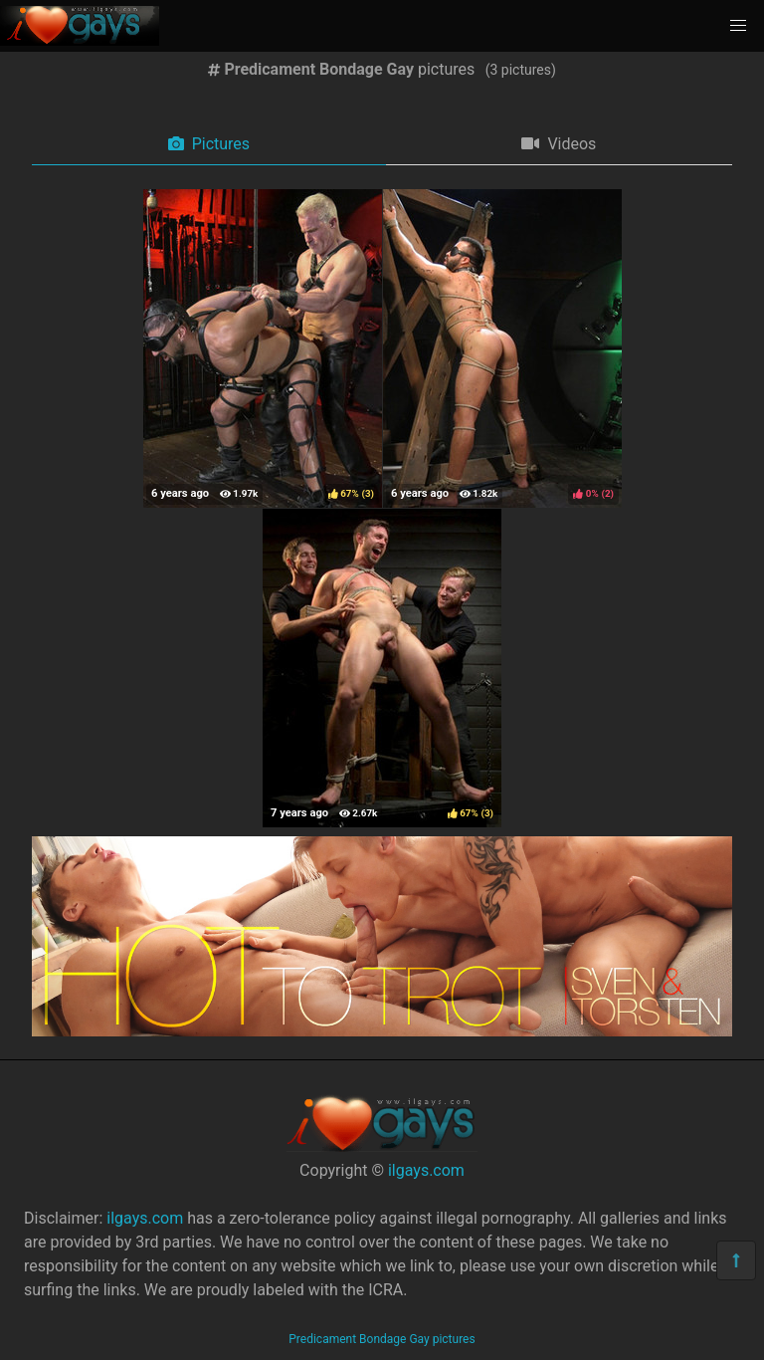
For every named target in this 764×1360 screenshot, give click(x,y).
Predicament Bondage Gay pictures (381, 1339)
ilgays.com (426, 1170)
